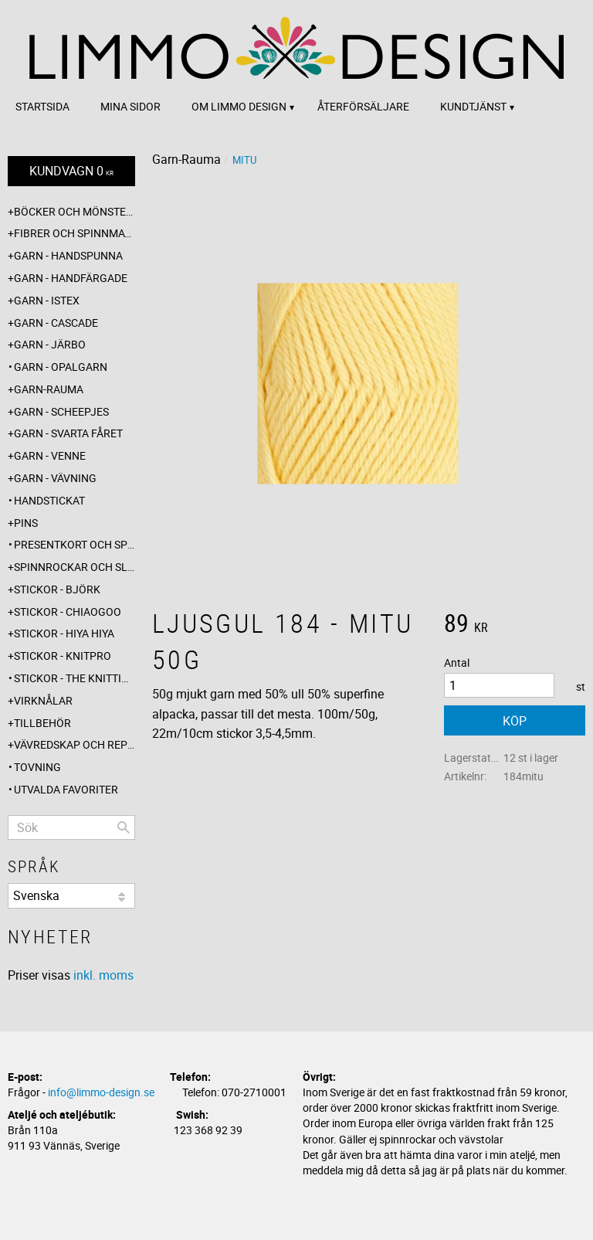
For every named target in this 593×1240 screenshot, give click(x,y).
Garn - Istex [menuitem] (47, 300)
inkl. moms (103, 975)
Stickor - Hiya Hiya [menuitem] (64, 633)
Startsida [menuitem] (42, 106)
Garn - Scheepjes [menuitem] (61, 411)
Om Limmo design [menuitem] (238, 106)
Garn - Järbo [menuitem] (50, 344)
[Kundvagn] (71, 171)
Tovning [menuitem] (37, 766)
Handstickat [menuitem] (49, 500)
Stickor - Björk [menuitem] (57, 589)
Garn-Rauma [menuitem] (48, 389)
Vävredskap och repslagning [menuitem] (74, 744)
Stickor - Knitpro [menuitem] (62, 655)
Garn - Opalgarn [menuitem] (60, 366)
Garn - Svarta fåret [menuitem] (68, 433)
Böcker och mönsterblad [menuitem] (74, 211)
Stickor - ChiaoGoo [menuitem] (67, 611)
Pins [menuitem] (26, 522)
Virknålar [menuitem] (43, 700)
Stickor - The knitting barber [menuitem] (74, 678)
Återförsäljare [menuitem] (363, 106)
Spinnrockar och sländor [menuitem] (74, 566)
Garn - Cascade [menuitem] (56, 322)
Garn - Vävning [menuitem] (55, 478)
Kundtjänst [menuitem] (473, 106)
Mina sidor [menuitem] (130, 106)
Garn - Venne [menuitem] (50, 455)
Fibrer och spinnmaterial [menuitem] (74, 233)
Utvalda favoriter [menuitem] (66, 789)
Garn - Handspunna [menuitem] (68, 255)
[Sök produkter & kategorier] (71, 827)
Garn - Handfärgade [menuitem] (70, 277)
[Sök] (123, 827)
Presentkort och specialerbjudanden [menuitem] (74, 544)
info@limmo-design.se (101, 1092)
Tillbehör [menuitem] (42, 722)
